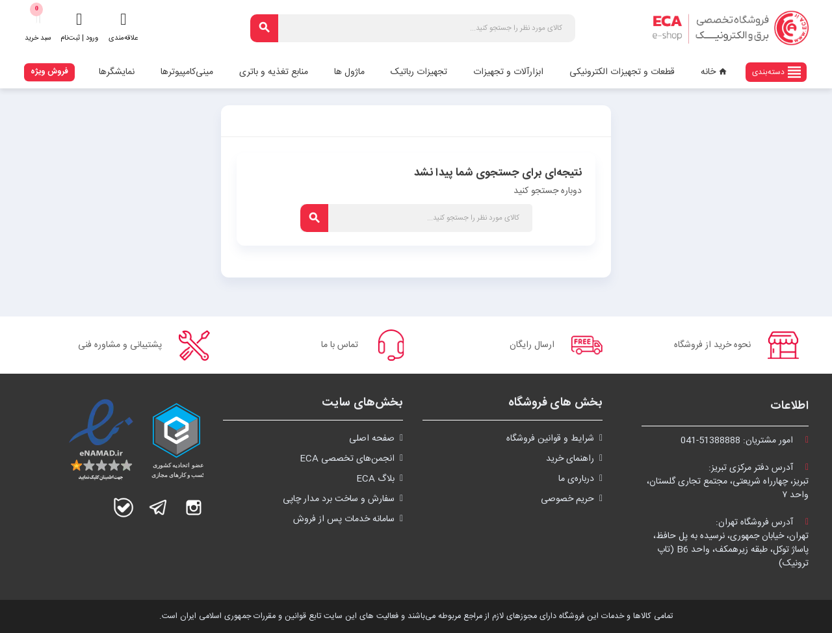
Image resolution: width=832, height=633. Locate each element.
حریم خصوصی (567, 499)
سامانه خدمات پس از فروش (344, 519)
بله (123, 507)
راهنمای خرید (570, 459)
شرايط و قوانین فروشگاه (550, 438)
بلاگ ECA (375, 479)
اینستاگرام (194, 507)
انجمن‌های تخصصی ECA (347, 459)
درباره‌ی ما (576, 479)
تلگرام (159, 507)
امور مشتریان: (745, 440)
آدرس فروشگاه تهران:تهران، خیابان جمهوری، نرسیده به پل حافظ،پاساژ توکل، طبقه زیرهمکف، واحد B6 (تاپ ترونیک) (731, 543)
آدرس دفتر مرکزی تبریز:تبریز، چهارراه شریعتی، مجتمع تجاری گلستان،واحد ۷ (728, 481)
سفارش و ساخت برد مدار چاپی (339, 499)
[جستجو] (413, 28)
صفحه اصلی (372, 438)
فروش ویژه (49, 71)
